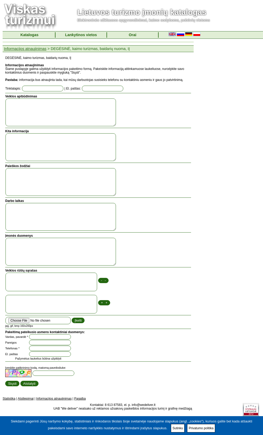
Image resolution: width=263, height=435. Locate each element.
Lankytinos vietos (81, 35)
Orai (132, 35)
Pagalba (80, 398)
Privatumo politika (201, 428)
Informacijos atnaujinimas (25, 49)
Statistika (9, 398)
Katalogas (29, 35)
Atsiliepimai (26, 398)
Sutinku (177, 428)
